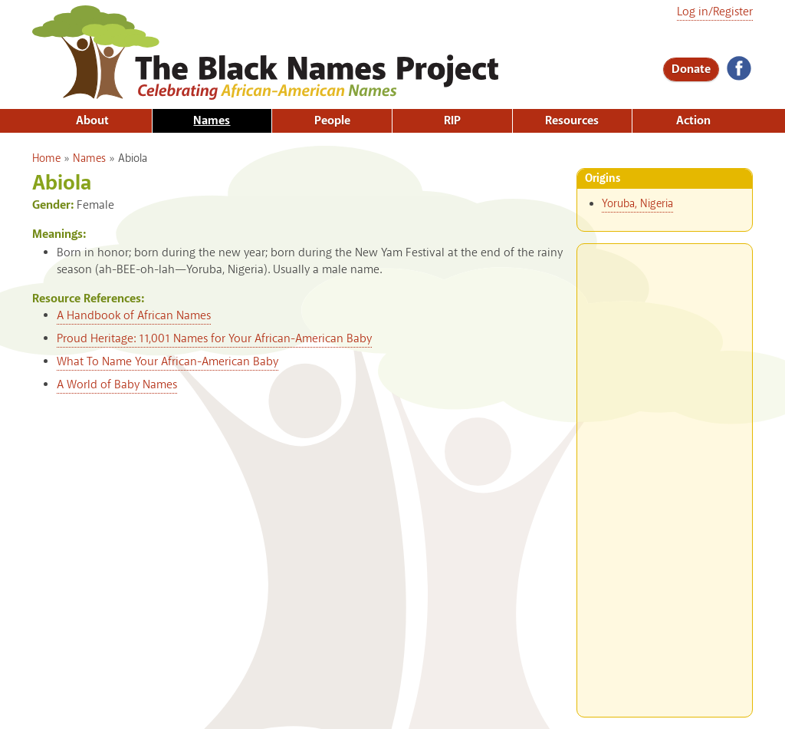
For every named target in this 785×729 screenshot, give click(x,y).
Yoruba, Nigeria (637, 204)
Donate (691, 69)
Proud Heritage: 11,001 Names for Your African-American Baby (214, 339)
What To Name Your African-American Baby (167, 362)
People (332, 121)
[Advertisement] (664, 474)
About (92, 121)
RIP (452, 121)
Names (211, 121)
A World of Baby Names (117, 385)
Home (46, 159)
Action (693, 121)
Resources (572, 121)
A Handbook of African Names (134, 316)
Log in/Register (715, 12)
